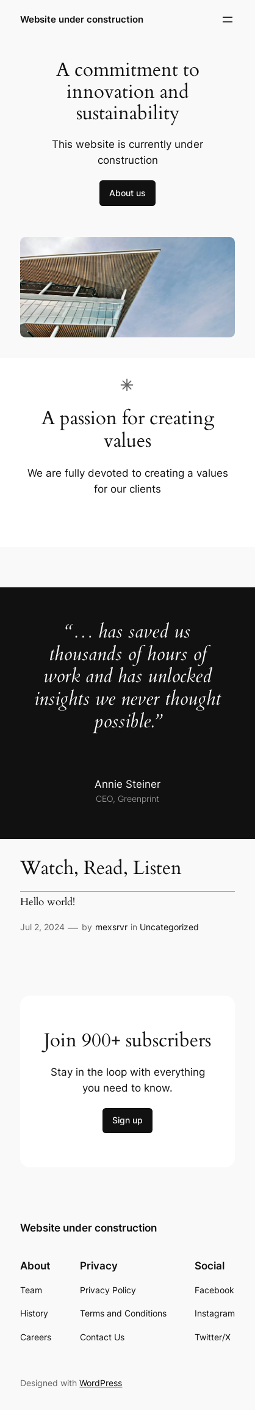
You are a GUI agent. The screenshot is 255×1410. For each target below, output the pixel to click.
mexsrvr (111, 927)
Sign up (127, 1120)
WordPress (100, 1383)
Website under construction (81, 19)
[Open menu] (227, 19)
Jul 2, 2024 (42, 927)
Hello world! (47, 902)
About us (127, 193)
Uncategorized (169, 927)
